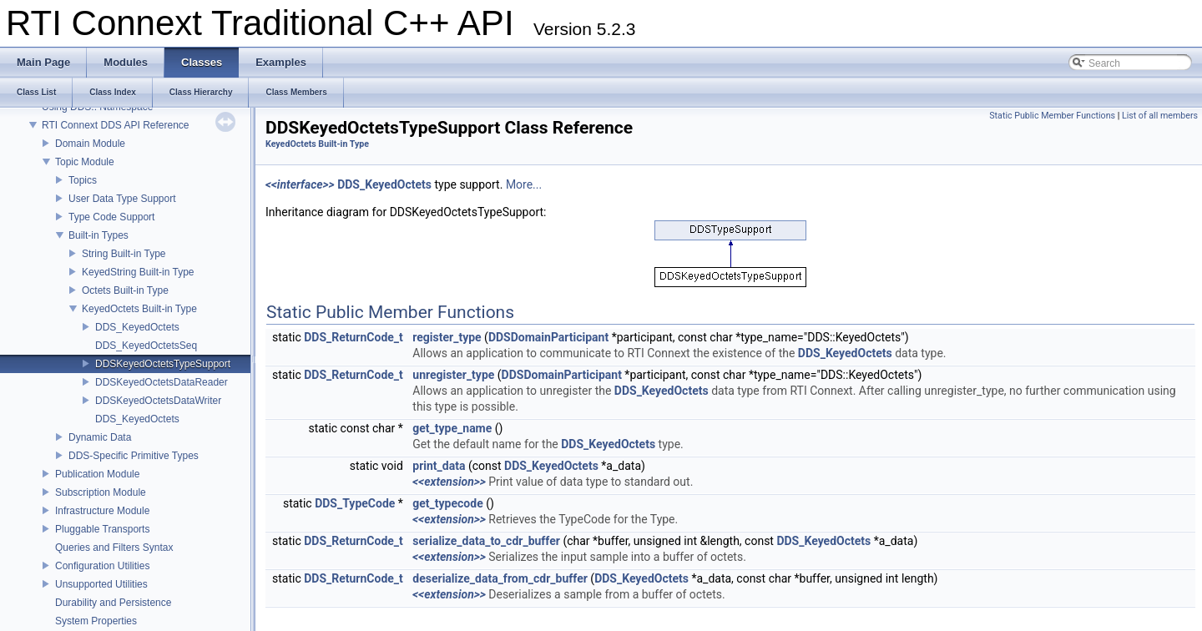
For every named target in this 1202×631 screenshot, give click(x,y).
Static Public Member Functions (1052, 115)
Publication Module (97, 474)
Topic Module (84, 162)
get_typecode (447, 503)
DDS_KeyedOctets (137, 327)
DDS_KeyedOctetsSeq (146, 345)
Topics (82, 180)
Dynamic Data (99, 437)
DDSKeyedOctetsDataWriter (158, 400)
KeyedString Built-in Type (138, 272)
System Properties (96, 621)
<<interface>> (300, 184)
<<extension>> (449, 481)
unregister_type (453, 374)
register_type (446, 337)
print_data (438, 465)
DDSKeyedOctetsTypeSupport (162, 364)
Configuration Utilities (102, 566)
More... (524, 184)
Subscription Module (100, 492)
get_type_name (452, 428)
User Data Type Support (122, 198)
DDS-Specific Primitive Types (133, 456)
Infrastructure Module (102, 511)
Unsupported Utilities (101, 584)
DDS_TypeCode (355, 503)
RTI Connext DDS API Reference (115, 125)
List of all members (1160, 115)
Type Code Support (111, 217)
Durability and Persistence (113, 602)
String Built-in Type (124, 254)
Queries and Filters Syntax (114, 547)
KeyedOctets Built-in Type (139, 309)
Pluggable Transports (102, 529)
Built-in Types (98, 235)
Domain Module (90, 143)
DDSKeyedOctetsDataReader (161, 382)
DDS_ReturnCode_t (353, 337)
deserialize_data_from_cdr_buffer (500, 578)
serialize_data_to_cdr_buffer (486, 541)
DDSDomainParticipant (548, 337)
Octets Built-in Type (125, 290)
